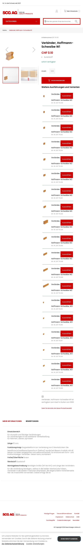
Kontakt (76, 513)
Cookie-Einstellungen (35, 543)
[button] (7, 49)
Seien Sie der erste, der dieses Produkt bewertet (57, 408)
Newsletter (76, 520)
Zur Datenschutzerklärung (13, 543)
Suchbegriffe (50, 520)
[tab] (12, 421)
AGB (78, 517)
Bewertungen (32, 421)
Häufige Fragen (49, 513)
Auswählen (66, 96)
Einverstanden (69, 539)
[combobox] (62, 21)
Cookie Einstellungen (64, 520)
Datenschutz (70, 517)
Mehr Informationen (12, 421)
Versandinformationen (64, 513)
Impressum (59, 517)
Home (4, 30)
